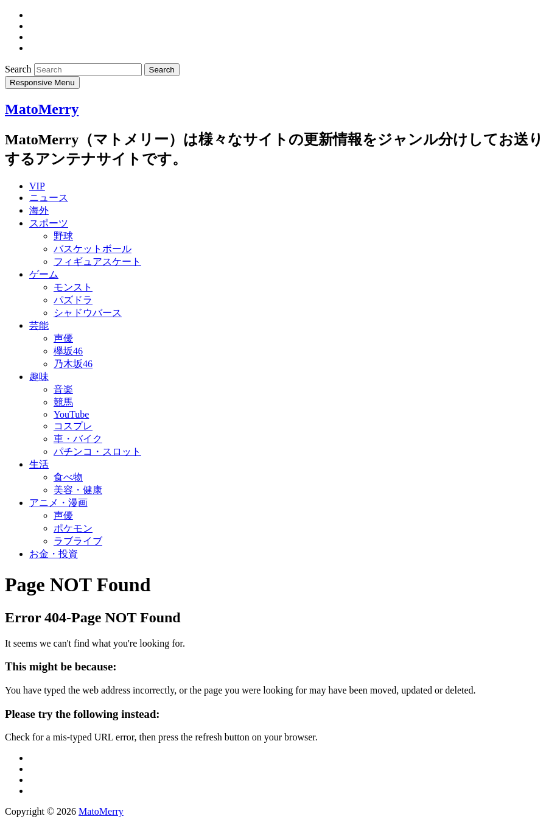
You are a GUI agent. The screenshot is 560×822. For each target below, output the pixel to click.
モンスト (73, 287)
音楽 (63, 389)
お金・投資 (53, 554)
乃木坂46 (73, 364)
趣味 (39, 376)
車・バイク (78, 439)
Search (19, 69)
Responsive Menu (42, 82)
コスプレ (73, 426)
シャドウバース (88, 312)
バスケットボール (92, 249)
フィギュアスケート (97, 261)
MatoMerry (42, 109)
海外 (39, 210)
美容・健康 (78, 490)
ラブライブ (78, 541)
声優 (63, 338)
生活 (39, 464)
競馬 (63, 402)
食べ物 (68, 477)
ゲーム (43, 274)
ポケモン (73, 528)
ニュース (48, 197)
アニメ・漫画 (58, 502)
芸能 (39, 325)
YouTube (71, 414)
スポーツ (48, 223)
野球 (63, 236)
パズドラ (73, 300)
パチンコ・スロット (97, 451)
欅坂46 (68, 351)
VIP (37, 186)
